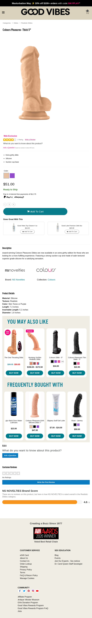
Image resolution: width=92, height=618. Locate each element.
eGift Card (24, 555)
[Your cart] (87, 12)
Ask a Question (9, 148)
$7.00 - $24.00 (56, 427)
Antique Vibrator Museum (28, 599)
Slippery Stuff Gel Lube (56, 421)
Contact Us (24, 561)
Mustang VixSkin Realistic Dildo (35, 358)
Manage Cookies (27, 578)
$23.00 (14, 428)
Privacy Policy (26, 569)
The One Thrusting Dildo (13, 357)
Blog (56, 555)
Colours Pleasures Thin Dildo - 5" (77, 358)
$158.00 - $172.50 (35, 367)
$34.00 (56, 366)
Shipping (23, 566)
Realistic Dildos (26, 23)
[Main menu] (3, 12)
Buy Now (13, 373)
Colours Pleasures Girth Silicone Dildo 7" (35, 422)
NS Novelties (18, 279)
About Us (24, 558)
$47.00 (35, 430)
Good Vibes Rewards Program (31, 605)
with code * (46, 3)
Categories (7, 23)
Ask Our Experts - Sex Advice (67, 561)
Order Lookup (26, 564)
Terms (22, 572)
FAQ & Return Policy (29, 575)
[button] (6, 175)
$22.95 (77, 367)
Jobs (20, 611)
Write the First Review (46, 482)
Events (57, 558)
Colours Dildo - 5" (56, 357)
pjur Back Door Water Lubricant (14, 422)
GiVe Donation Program (28, 602)
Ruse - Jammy (77, 421)
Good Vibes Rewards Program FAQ (33, 608)
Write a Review (30, 139)
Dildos (16, 23)
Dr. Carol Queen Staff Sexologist (68, 564)
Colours (51, 279)
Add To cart (35, 212)
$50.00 (77, 429)
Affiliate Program (25, 597)
